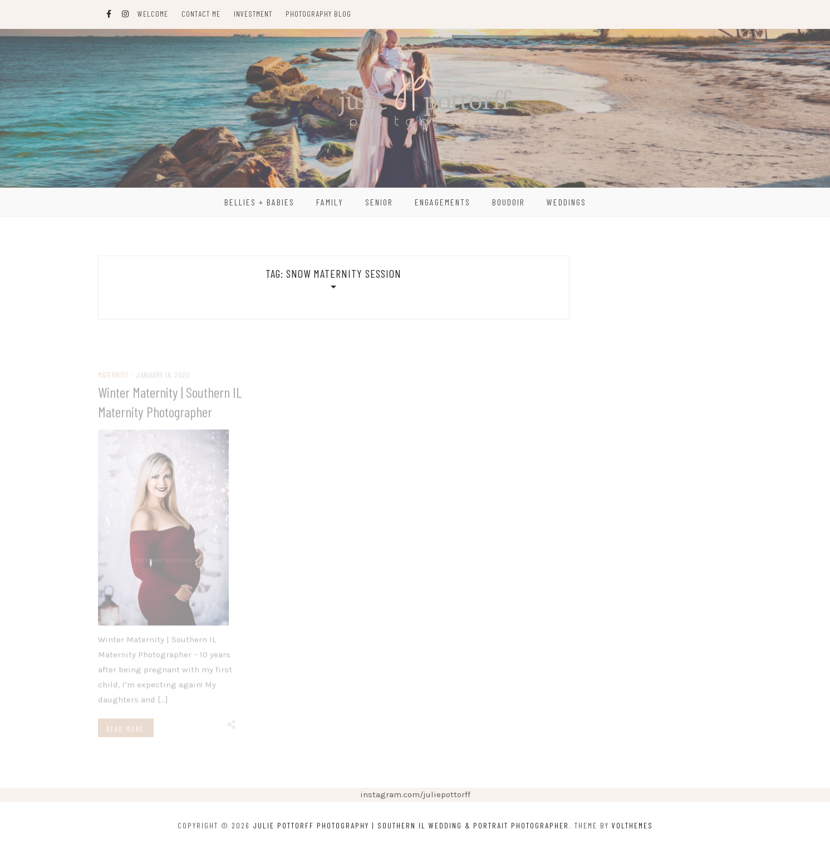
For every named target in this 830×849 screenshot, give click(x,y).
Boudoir (508, 202)
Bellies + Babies (259, 202)
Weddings (566, 202)
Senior (379, 202)
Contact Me (200, 13)
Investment (253, 13)
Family (329, 202)
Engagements (442, 202)
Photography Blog (318, 13)
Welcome (152, 13)
